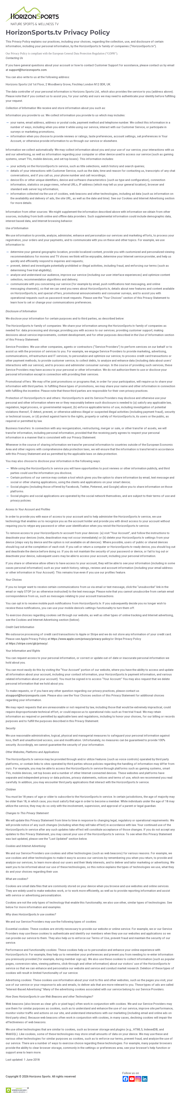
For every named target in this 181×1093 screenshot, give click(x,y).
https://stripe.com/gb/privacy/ (28, 643)
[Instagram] (138, 1079)
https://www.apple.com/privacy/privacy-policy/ (81, 639)
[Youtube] (132, 1079)
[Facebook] (125, 1079)
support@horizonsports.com (28, 70)
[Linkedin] (144, 1079)
